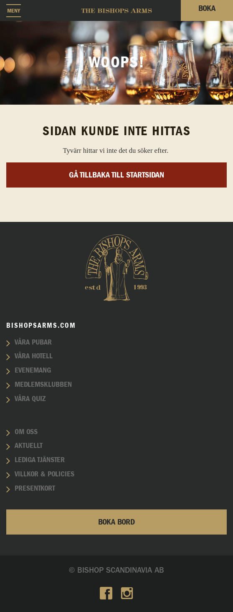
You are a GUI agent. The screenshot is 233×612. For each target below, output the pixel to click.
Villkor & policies (44, 474)
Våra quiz (30, 399)
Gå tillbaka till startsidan (116, 175)
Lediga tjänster (40, 460)
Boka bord (116, 522)
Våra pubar (33, 342)
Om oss (26, 432)
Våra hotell (34, 356)
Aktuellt (29, 446)
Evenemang (33, 370)
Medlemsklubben (43, 384)
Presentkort (35, 488)
